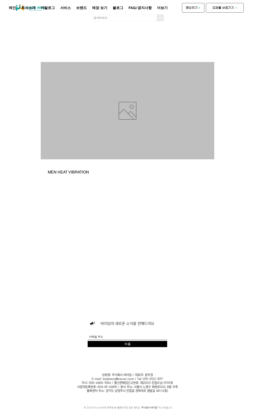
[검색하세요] (121, 17)
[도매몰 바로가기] (225, 8)
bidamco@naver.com (118, 379)
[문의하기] (193, 8)
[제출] (127, 344)
